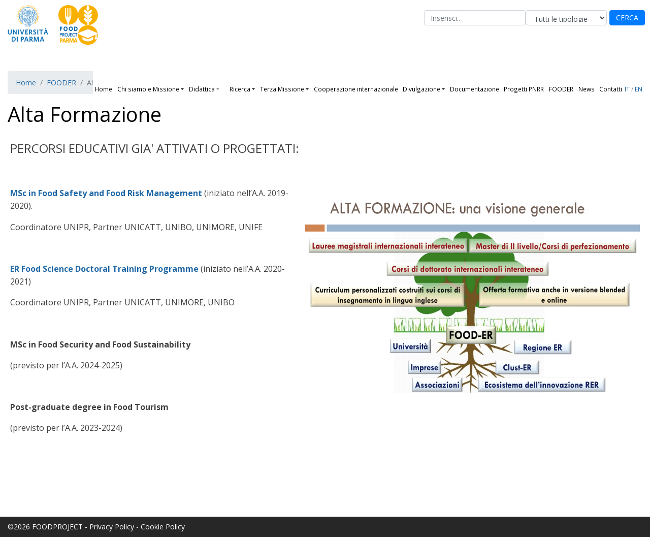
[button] (222, 89)
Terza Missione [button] (282, 89)
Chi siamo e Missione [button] (148, 89)
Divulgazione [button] (421, 89)
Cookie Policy (163, 526)
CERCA (627, 17)
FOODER (561, 89)
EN (638, 89)
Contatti (610, 89)
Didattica (202, 89)
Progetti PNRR (524, 89)
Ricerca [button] (240, 89)
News (586, 89)
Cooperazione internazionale (356, 89)
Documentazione (474, 89)
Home (103, 89)
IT (627, 89)
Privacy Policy (111, 526)
